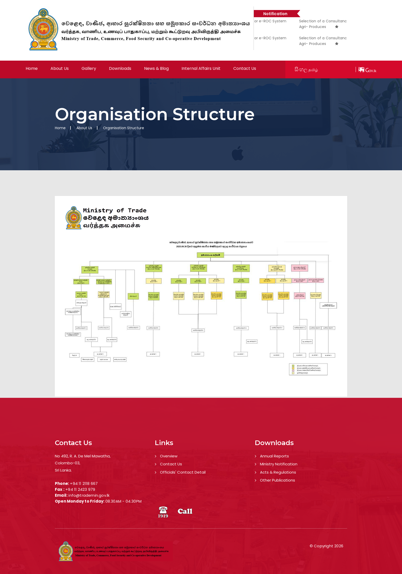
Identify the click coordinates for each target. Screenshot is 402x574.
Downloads (120, 68)
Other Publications (277, 480)
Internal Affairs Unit (201, 68)
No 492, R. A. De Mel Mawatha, (82, 456)
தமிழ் (313, 69)
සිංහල (301, 69)
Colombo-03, (67, 463)
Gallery (89, 68)
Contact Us (244, 68)
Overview (168, 456)
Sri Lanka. (63, 470)
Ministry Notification (278, 464)
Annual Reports (274, 456)
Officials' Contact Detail (183, 472)
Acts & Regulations (278, 472)
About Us (60, 68)
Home (32, 68)
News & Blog (156, 68)
